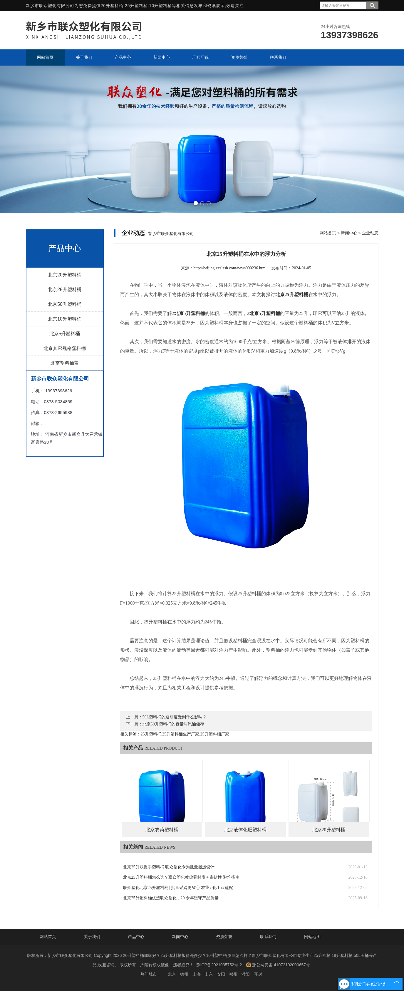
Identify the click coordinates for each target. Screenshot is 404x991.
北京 (172, 974)
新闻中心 (349, 233)
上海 (196, 974)
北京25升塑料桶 (64, 289)
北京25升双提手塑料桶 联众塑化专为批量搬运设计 (169, 867)
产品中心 (136, 936)
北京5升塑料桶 (64, 333)
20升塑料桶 (112, 5)
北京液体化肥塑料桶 (245, 829)
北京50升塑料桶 (64, 304)
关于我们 (92, 936)
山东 (208, 974)
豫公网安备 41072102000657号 (278, 964)
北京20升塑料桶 (64, 274)
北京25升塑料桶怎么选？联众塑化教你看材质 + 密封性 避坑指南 (181, 877)
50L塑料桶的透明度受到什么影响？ (175, 717)
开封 (258, 974)
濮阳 (246, 974)
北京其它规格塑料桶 (64, 348)
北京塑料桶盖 (65, 363)
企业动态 (370, 233)
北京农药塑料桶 (161, 829)
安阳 (221, 974)
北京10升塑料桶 (64, 318)
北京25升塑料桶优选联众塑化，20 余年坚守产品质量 (171, 898)
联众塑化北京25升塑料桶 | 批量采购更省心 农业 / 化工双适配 (178, 887)
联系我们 (268, 936)
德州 (184, 974)
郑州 (233, 974)
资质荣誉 (224, 936)
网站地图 (312, 936)
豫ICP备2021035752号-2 (219, 964)
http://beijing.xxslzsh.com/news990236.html (229, 268)
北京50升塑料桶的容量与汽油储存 (173, 724)
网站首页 (328, 233)
